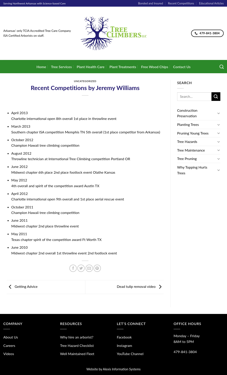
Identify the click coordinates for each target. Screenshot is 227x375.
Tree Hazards (187, 141)
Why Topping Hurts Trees (192, 170)
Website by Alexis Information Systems (113, 369)
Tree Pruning (187, 158)
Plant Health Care (90, 67)
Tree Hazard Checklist (77, 345)
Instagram (124, 345)
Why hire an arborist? (76, 337)
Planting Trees (188, 124)
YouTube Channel (130, 354)
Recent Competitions (181, 3)
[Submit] (215, 96)
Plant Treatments (123, 67)
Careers (9, 345)
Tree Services (61, 67)
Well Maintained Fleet (77, 354)
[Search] (221, 66)
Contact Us (182, 67)
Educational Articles (211, 3)
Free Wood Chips (154, 67)
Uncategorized (85, 81)
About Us (10, 337)
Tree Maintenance (191, 150)
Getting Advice (22, 287)
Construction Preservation (187, 113)
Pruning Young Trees (193, 133)
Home (41, 67)
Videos (8, 354)
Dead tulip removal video (140, 287)
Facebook (124, 337)
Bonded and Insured (150, 3)
